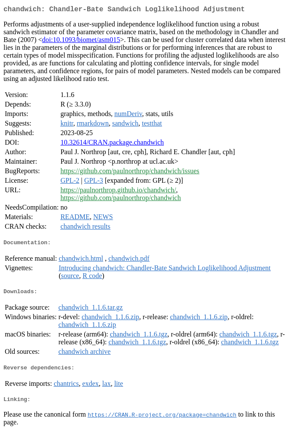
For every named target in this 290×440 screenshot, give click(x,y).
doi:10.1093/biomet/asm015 (81, 41)
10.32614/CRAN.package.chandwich (112, 144)
